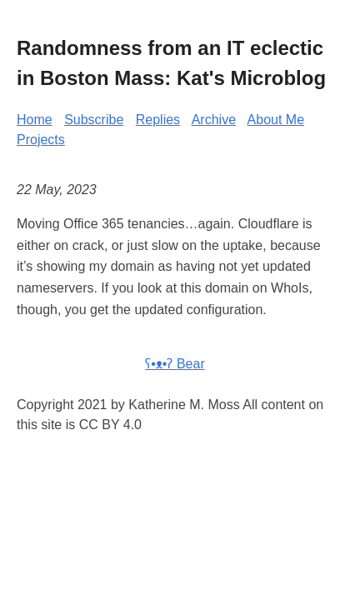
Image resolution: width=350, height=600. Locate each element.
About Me (276, 119)
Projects (41, 139)
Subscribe (93, 119)
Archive (214, 119)
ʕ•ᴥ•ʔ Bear (174, 364)
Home (34, 119)
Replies (158, 119)
